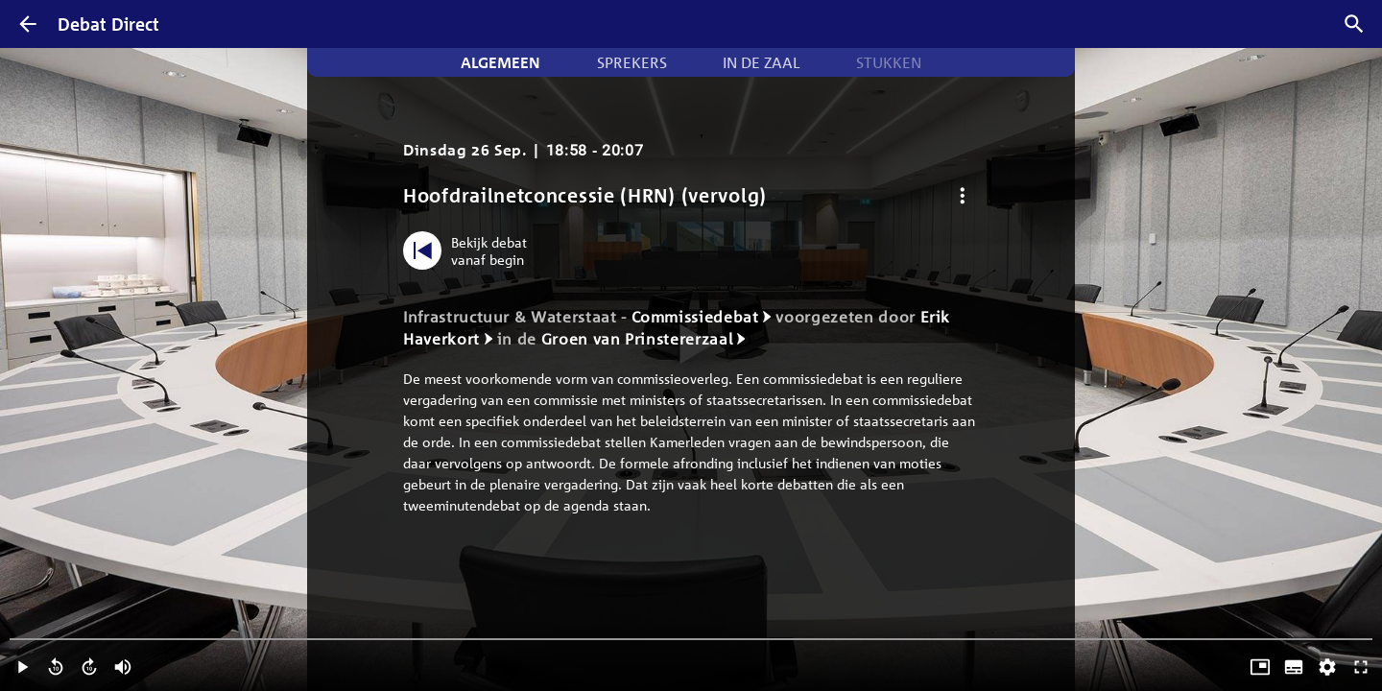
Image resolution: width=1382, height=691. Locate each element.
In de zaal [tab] (761, 62)
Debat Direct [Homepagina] (108, 24)
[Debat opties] (962, 195)
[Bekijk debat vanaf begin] (469, 250)
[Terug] (28, 24)
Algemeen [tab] (500, 62)
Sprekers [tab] (632, 62)
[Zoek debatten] (1354, 24)
